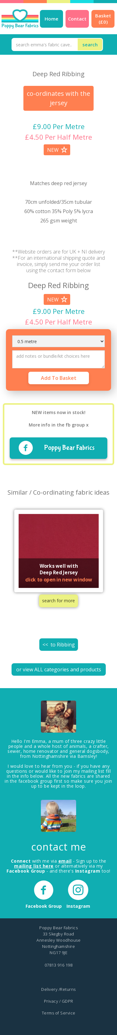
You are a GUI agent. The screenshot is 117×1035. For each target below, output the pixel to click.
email (65, 861)
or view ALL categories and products (58, 669)
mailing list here (34, 866)
